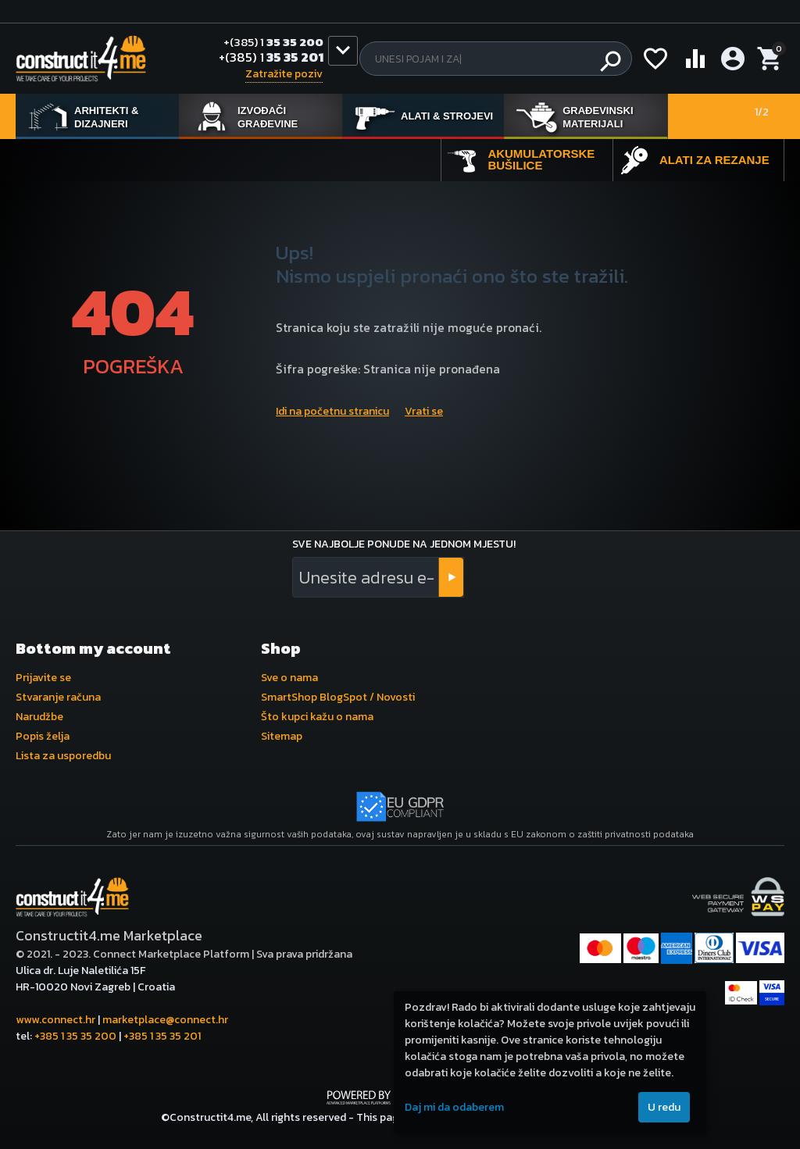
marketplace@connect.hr (165, 1020)
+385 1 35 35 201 (162, 1036)
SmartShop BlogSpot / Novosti (338, 697)
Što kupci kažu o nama (317, 716)
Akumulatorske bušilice (541, 159)
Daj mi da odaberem (454, 1107)
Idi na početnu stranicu (332, 411)
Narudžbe (39, 716)
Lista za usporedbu (63, 756)
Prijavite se (43, 677)
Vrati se (424, 411)
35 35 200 (269, 42)
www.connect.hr (55, 1020)
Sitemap (281, 736)
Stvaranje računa (58, 697)
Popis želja (43, 736)
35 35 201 (271, 58)
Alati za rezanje (714, 159)
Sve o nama (289, 677)
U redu (664, 1107)
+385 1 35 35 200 (75, 1036)
